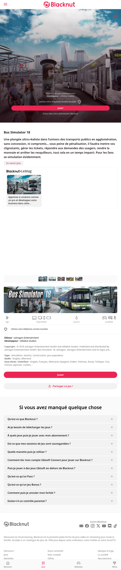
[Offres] (114, 564)
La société (103, 554)
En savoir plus (13, 163)
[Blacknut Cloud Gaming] (59, 4)
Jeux (6, 554)
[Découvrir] (8, 564)
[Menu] (5, 4)
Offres (51, 558)
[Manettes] (79, 564)
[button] (60, 102)
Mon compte (54, 554)
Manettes (9, 558)
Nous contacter (55, 550)
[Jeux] (43, 564)
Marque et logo (106, 550)
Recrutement (104, 558)
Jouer (60, 108)
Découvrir (9, 550)
